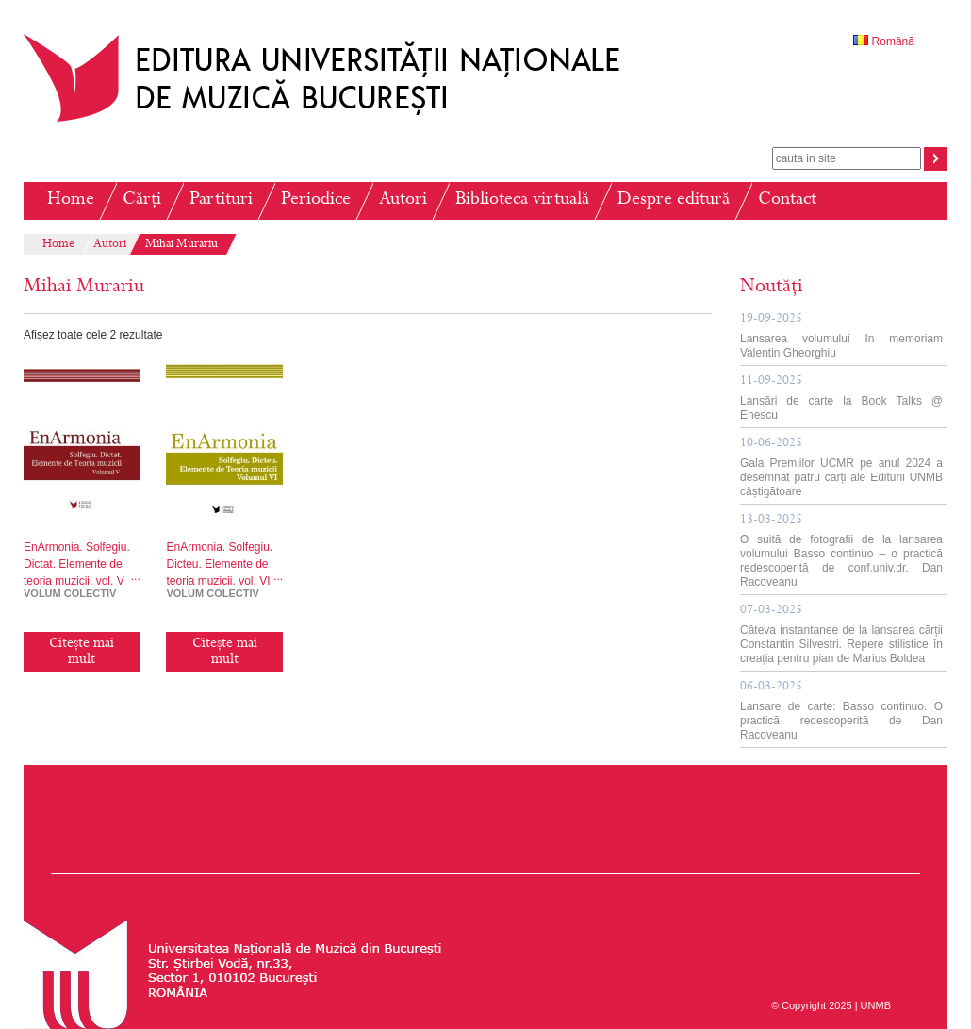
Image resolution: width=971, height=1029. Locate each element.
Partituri (221, 200)
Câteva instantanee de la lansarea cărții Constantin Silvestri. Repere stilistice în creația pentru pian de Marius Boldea (841, 635)
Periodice (316, 200)
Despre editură (673, 200)
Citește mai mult (81, 652)
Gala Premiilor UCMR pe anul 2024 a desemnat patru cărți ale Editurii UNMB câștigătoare (841, 468)
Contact (787, 200)
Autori (403, 200)
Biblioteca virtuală (522, 200)
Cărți (142, 200)
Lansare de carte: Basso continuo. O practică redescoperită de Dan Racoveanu (841, 711)
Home (70, 200)
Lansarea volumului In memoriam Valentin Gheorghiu (841, 336)
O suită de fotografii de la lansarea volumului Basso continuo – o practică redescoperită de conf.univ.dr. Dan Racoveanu (841, 551)
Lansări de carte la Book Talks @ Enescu (841, 398)
